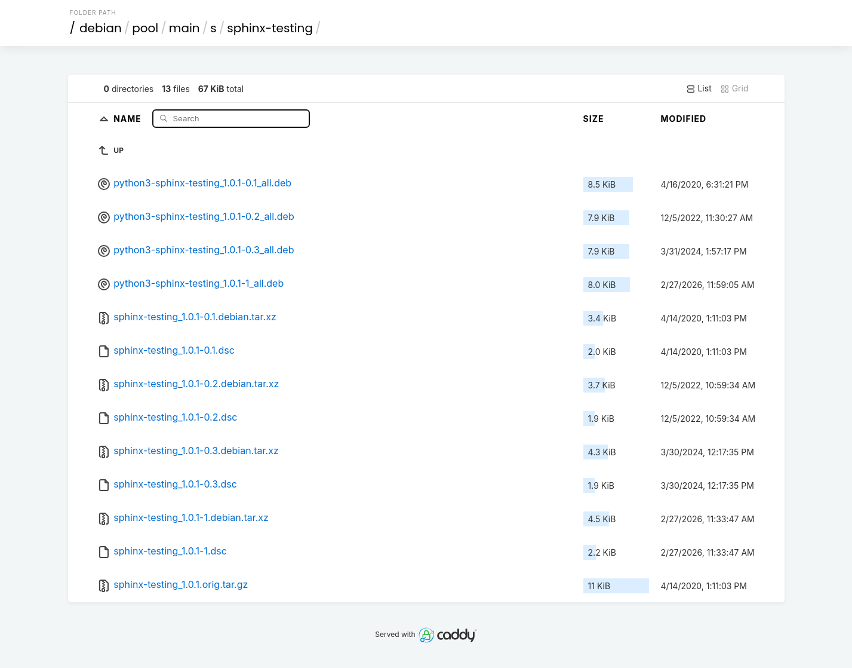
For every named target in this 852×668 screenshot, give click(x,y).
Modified (684, 119)
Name (128, 118)
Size (593, 119)
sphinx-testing (270, 28)
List (699, 88)
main (184, 28)
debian (100, 28)
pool (145, 28)
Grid (734, 88)
